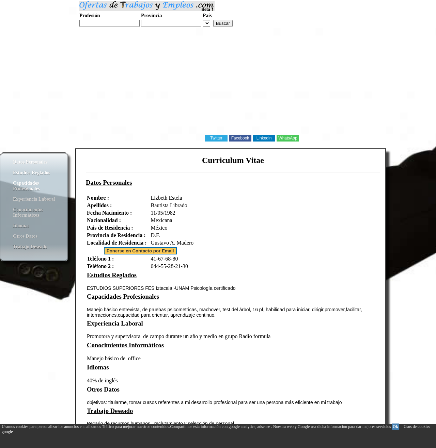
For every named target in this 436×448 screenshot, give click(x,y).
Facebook (240, 138)
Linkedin (264, 138)
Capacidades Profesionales (26, 186)
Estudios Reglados (31, 172)
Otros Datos (25, 236)
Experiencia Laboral (34, 199)
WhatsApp (287, 138)
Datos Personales (30, 162)
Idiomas (21, 225)
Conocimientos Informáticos (28, 212)
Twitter (216, 138)
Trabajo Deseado (30, 246)
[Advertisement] (204, 86)
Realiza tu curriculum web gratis (111, 30)
